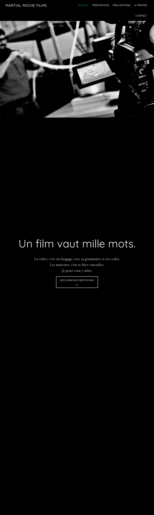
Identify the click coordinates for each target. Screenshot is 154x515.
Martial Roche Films (26, 5)
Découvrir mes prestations (77, 283)
